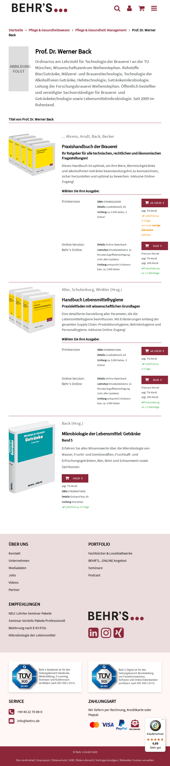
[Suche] (117, 8)
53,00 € (153, 246)
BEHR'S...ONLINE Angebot (107, 560)
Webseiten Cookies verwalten (137, 760)
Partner (14, 589)
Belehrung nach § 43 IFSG (27, 628)
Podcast (94, 575)
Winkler (102, 289)
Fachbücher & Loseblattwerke (110, 553)
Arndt (85, 136)
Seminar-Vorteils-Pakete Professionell (37, 620)
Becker (108, 136)
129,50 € (154, 203)
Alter (66, 289)
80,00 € (153, 380)
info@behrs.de (28, 721)
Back (96, 136)
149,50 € (74, 478)
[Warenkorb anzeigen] (141, 8)
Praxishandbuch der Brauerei (89, 146)
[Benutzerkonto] (129, 8)
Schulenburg (83, 289)
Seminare (95, 568)
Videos (14, 582)
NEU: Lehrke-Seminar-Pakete (30, 613)
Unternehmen (19, 560)
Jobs (12, 575)
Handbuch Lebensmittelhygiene (92, 300)
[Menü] (154, 8)
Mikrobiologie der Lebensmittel (32, 635)
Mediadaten (17, 568)
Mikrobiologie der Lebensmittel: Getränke (101, 434)
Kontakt (14, 553)
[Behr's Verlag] (39, 7)
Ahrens (72, 136)
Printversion (71, 201)
